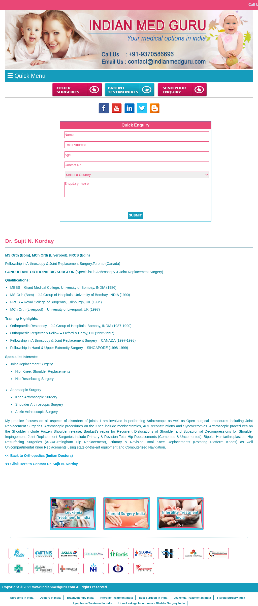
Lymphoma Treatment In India (92, 603)
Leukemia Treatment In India (192, 597)
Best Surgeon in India (153, 597)
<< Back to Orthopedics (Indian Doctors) (39, 456)
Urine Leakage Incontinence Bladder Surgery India (151, 603)
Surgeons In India (21, 597)
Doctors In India (50, 597)
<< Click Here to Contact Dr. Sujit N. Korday (41, 464)
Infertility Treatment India (116, 597)
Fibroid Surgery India (231, 597)
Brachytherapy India (80, 597)
